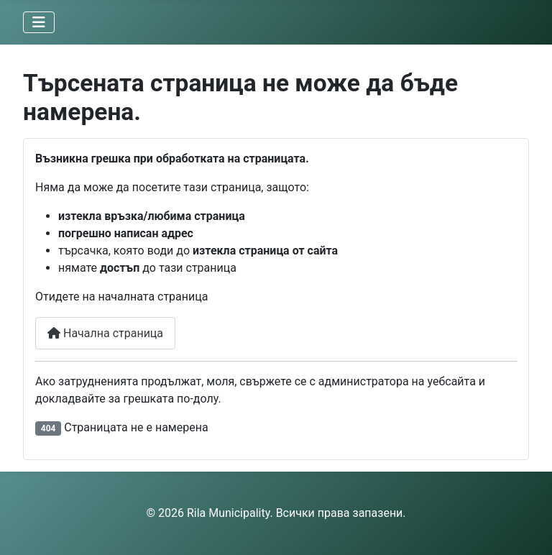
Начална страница (105, 333)
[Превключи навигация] (39, 22)
